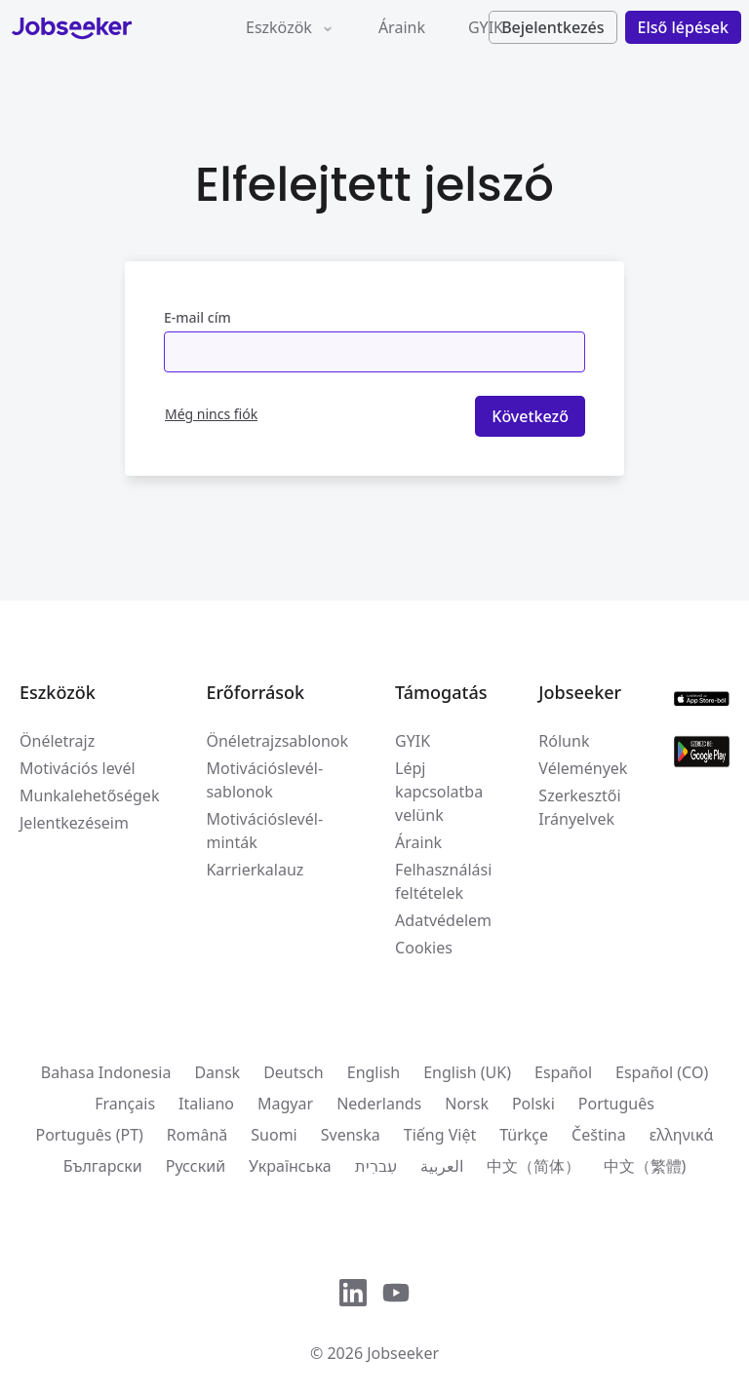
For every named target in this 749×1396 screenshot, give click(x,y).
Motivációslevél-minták (264, 830)
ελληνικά (682, 1134)
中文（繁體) (645, 1166)
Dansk (217, 1072)
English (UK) (467, 1072)
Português (616, 1103)
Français (125, 1103)
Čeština (599, 1134)
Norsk (467, 1103)
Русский (195, 1166)
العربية (441, 1166)
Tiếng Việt (440, 1134)
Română (197, 1134)
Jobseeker (403, 1353)
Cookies (424, 947)
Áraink (401, 27)
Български (102, 1166)
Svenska (350, 1134)
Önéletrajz (57, 741)
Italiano (206, 1103)
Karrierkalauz (254, 869)
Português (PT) (88, 1134)
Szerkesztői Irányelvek (579, 807)
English (373, 1072)
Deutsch (293, 1072)
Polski (533, 1103)
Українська (290, 1166)
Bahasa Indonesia (106, 1072)
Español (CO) (661, 1072)
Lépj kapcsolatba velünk (439, 791)
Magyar (285, 1103)
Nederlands (378, 1103)
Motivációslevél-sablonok (264, 779)
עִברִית (376, 1166)
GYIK (485, 27)
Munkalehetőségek (89, 795)
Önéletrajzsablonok (277, 741)
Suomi (273, 1134)
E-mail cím (197, 317)
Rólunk (563, 741)
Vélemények (582, 768)
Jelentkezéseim (74, 823)
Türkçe (523, 1134)
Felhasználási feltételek (443, 881)
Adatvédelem (443, 920)
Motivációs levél (78, 768)
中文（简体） (533, 1166)
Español (563, 1072)
